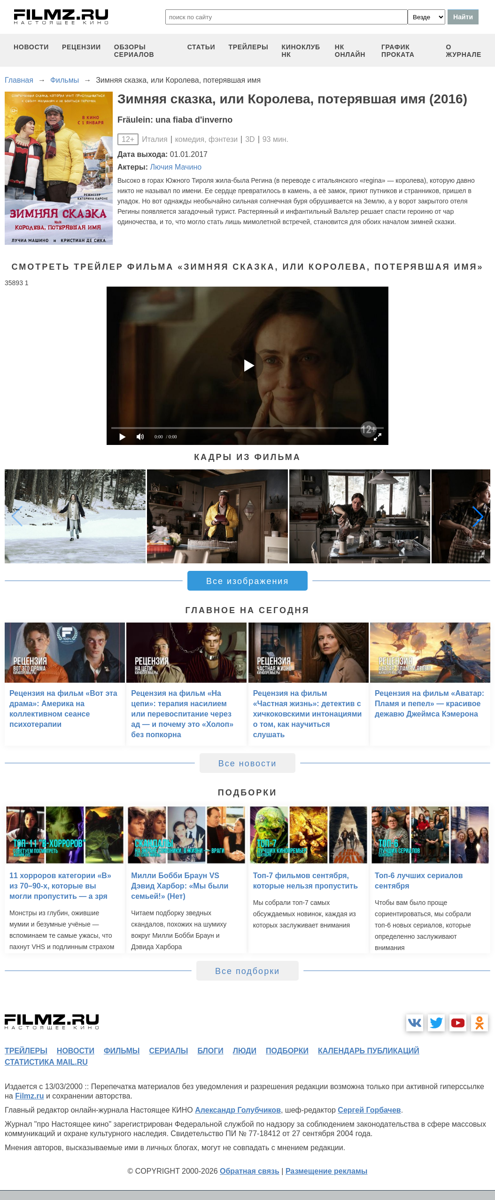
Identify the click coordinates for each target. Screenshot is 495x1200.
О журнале (463, 50)
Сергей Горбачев (369, 1110)
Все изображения (247, 581)
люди (244, 1051)
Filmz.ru (29, 1096)
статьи (201, 47)
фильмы (121, 1051)
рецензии (81, 47)
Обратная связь (249, 1171)
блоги (210, 1051)
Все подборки (247, 971)
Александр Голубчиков (238, 1110)
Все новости (247, 763)
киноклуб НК (301, 50)
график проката (398, 50)
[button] (478, 516)
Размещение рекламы (327, 1171)
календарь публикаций (368, 1051)
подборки (287, 1051)
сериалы (168, 1051)
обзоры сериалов (134, 50)
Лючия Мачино (176, 167)
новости (31, 47)
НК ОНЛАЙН (350, 50)
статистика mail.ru (46, 1062)
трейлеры (248, 47)
